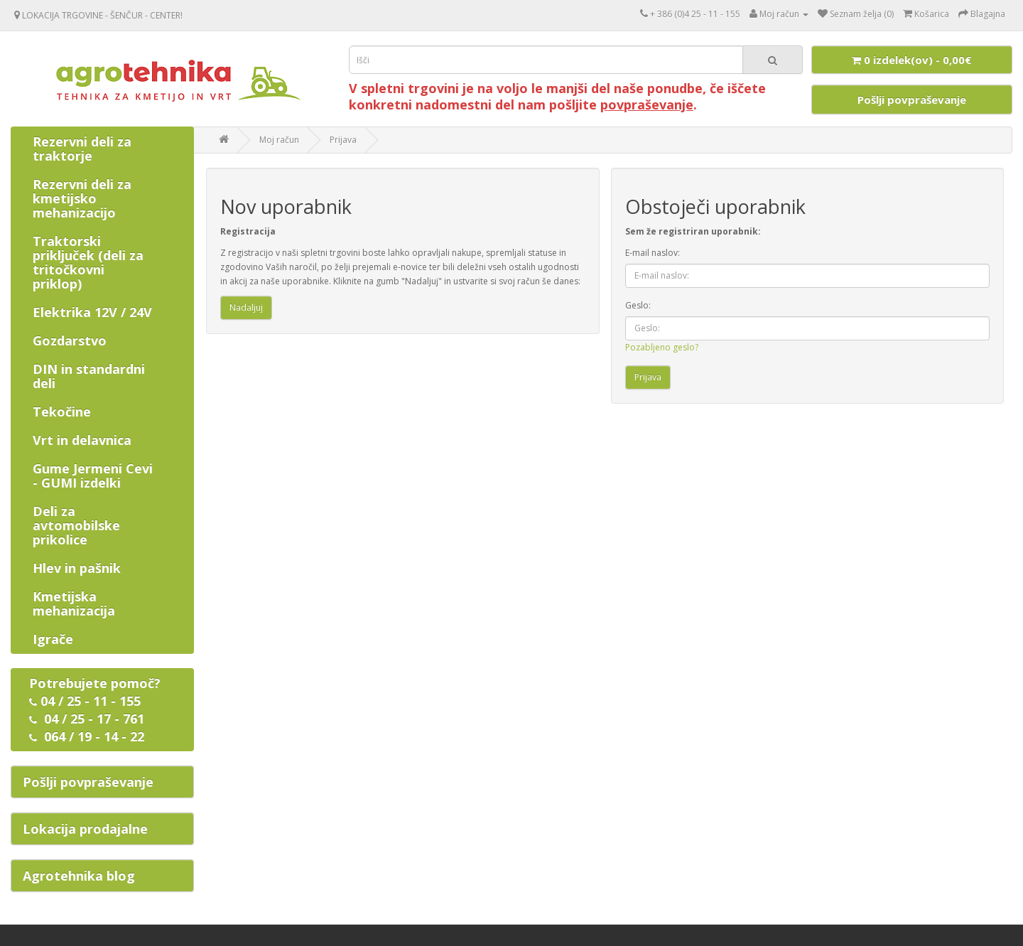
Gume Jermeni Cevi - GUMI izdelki (93, 475)
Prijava (343, 140)
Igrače (53, 638)
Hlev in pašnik (77, 567)
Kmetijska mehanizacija (74, 603)
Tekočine (62, 411)
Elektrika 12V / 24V (92, 312)
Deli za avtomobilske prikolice (76, 525)
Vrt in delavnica (82, 439)
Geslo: (638, 305)
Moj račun (279, 140)
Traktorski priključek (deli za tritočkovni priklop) (88, 262)
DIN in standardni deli (89, 376)
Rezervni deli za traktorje (82, 148)
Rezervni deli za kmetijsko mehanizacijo (82, 198)
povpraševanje (646, 104)
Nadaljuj (246, 307)
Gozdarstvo (70, 340)
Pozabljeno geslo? (661, 347)
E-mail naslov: (652, 253)
